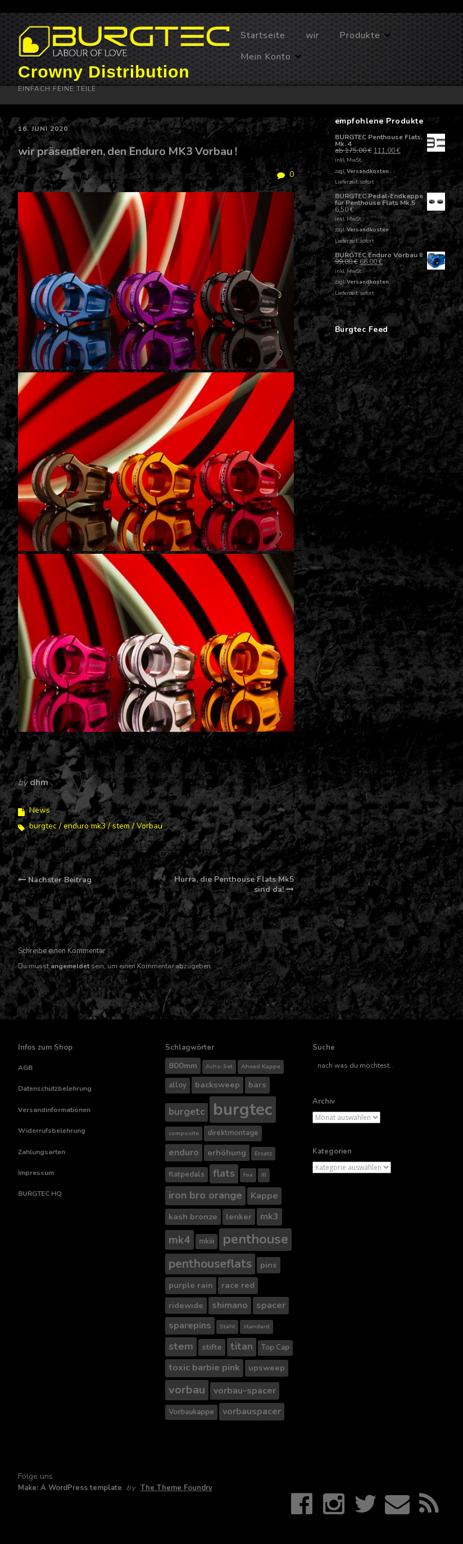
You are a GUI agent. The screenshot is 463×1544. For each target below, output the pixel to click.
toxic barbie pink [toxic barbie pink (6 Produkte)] (204, 1367)
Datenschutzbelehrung (55, 1088)
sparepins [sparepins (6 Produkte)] (190, 1325)
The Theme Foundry (176, 1488)
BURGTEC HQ (40, 1193)
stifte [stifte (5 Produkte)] (212, 1346)
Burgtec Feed (361, 329)
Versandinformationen (54, 1109)
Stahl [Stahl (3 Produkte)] (227, 1326)
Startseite (262, 35)
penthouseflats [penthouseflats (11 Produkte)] (210, 1264)
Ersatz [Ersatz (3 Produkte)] (263, 1153)
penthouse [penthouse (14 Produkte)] (255, 1239)
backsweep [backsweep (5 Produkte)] (217, 1084)
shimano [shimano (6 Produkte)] (230, 1305)
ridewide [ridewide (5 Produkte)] (186, 1305)
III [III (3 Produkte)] (263, 1174)
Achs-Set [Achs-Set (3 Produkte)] (219, 1066)
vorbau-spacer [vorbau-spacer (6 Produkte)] (245, 1390)
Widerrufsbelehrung (51, 1130)
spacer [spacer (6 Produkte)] (270, 1305)
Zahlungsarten (41, 1151)
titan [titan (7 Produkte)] (241, 1346)
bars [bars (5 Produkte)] (257, 1084)
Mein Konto (265, 57)
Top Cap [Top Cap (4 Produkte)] (275, 1347)
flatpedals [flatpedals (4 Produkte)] (187, 1174)
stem (121, 826)
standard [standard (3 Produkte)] (256, 1326)
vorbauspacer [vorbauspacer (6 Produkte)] (252, 1411)
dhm (39, 782)
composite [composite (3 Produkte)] (184, 1133)
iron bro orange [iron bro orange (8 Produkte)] (205, 1195)
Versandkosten (368, 171)
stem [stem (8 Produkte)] (181, 1346)
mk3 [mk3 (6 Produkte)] (269, 1216)
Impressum (36, 1172)
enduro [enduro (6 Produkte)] (184, 1152)
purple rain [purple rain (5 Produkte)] (191, 1285)
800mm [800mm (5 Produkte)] (183, 1065)
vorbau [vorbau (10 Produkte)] (187, 1389)
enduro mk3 (84, 826)
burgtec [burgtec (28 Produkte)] (243, 1109)
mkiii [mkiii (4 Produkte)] (206, 1241)
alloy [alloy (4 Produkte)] (178, 1085)
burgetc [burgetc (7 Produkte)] (187, 1111)
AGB (25, 1067)
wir (312, 35)
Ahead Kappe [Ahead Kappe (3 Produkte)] (260, 1066)
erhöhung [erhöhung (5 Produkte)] (226, 1152)
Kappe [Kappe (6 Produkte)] (264, 1196)
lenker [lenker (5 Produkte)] (239, 1216)
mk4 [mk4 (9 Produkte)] (179, 1239)
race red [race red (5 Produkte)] (238, 1285)
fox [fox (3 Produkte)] (248, 1174)
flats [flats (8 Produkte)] (224, 1173)
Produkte (359, 35)
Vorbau (149, 826)
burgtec (43, 826)
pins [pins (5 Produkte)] (268, 1264)
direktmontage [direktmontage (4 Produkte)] (232, 1133)
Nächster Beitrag (60, 880)
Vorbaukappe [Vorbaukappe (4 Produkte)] (191, 1412)
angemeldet (70, 966)
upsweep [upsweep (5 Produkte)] (266, 1367)
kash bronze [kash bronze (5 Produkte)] (193, 1216)
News (39, 810)
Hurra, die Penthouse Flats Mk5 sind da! (234, 884)
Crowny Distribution (104, 71)
